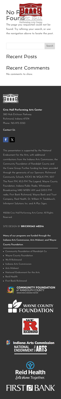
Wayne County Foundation (19, 255)
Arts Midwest (12, 268)
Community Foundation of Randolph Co (26, 251)
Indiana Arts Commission (18, 264)
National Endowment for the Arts (22, 272)
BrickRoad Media (32, 226)
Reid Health (11, 277)
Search (49, 46)
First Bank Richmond (16, 281)
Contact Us (9, 130)
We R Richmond (13, 260)
